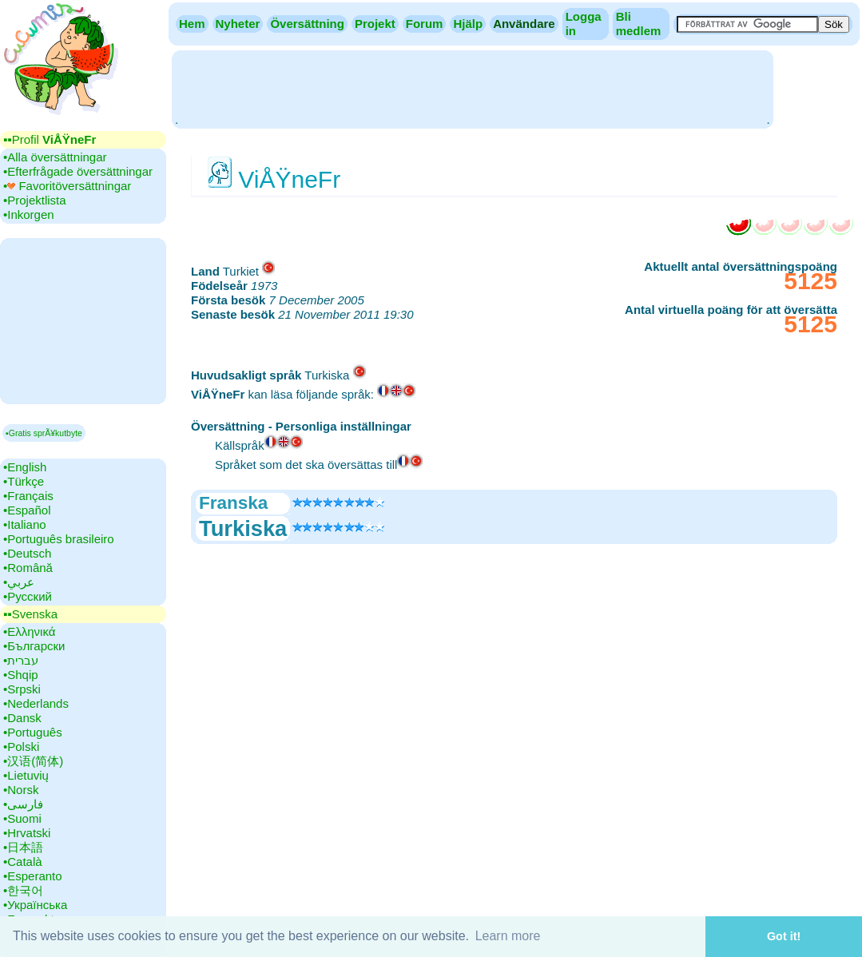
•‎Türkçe (23, 481)
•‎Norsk (20, 789)
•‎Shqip (20, 674)
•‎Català (22, 861)
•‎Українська (35, 904)
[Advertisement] (472, 88)
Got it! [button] (783, 936)
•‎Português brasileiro (58, 539)
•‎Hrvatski (26, 833)
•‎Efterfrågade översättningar (78, 171)
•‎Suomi (22, 818)
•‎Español (26, 510)
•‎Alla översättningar (55, 157)
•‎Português (32, 732)
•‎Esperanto (32, 876)
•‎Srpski (22, 689)
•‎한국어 (23, 890)
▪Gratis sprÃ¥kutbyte (44, 433)
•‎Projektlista (34, 200)
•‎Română (28, 567)
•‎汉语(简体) (33, 761)
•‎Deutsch (27, 553)
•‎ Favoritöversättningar (67, 186)
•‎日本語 (23, 847)
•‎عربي (18, 582)
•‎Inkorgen (28, 214)
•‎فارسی (23, 804)
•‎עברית (20, 660)
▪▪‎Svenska (30, 614)
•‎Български (34, 646)
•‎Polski (21, 746)
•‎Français (28, 495)
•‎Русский (27, 596)
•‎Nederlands (36, 703)
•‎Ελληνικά (29, 631)
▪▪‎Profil (49, 139)
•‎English (24, 467)
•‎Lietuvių (26, 775)
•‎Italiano (24, 524)
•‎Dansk (22, 718)
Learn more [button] (508, 936)
